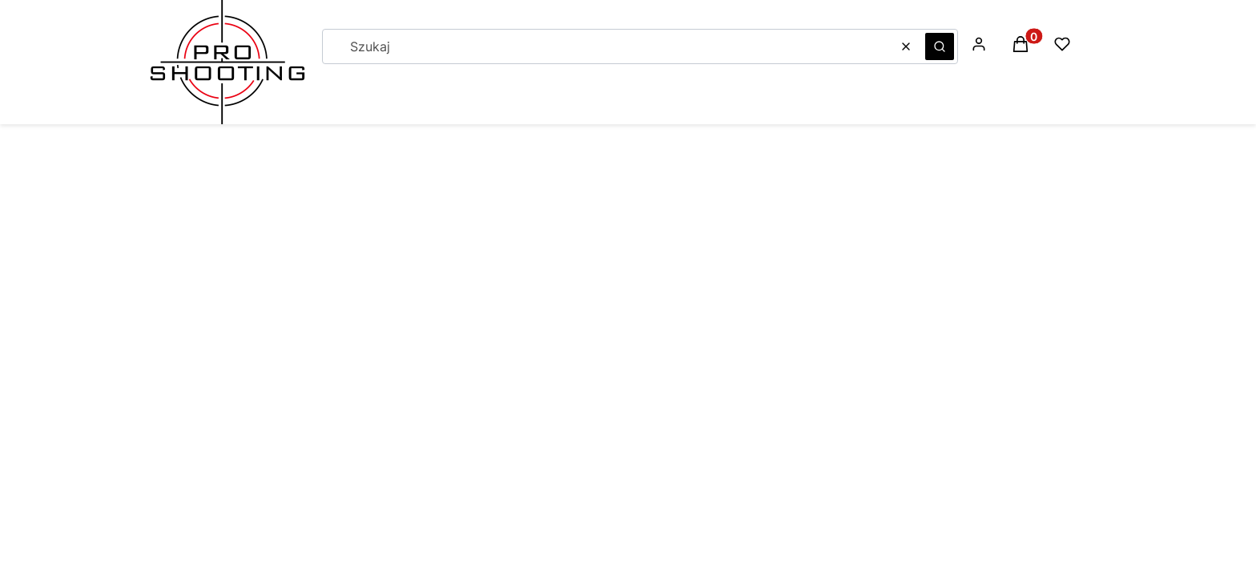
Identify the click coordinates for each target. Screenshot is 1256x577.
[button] (939, 46)
